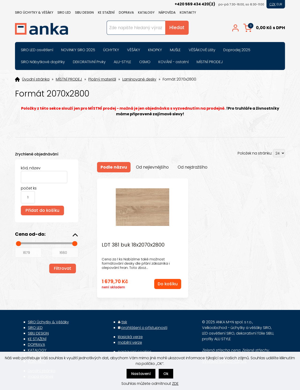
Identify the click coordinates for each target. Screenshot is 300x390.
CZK (272, 4)
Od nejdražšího (192, 167)
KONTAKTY (188, 12)
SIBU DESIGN (84, 12)
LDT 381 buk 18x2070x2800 (133, 245)
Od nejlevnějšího (152, 167)
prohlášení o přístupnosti (144, 327)
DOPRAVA (126, 12)
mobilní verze (130, 342)
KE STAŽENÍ (106, 12)
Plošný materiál (102, 79)
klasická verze (130, 337)
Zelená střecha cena (221, 350)
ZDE (175, 383)
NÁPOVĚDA (167, 12)
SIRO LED (64, 12)
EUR (279, 4)
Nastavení (141, 373)
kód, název (31, 168)
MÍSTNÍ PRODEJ (69, 79)
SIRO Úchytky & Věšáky (34, 12)
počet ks (29, 188)
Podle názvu (114, 167)
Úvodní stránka (35, 79)
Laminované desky (139, 79)
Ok (166, 373)
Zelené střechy (255, 350)
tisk (124, 322)
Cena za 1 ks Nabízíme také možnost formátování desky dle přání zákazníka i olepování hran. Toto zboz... (136, 263)
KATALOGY (146, 12)
